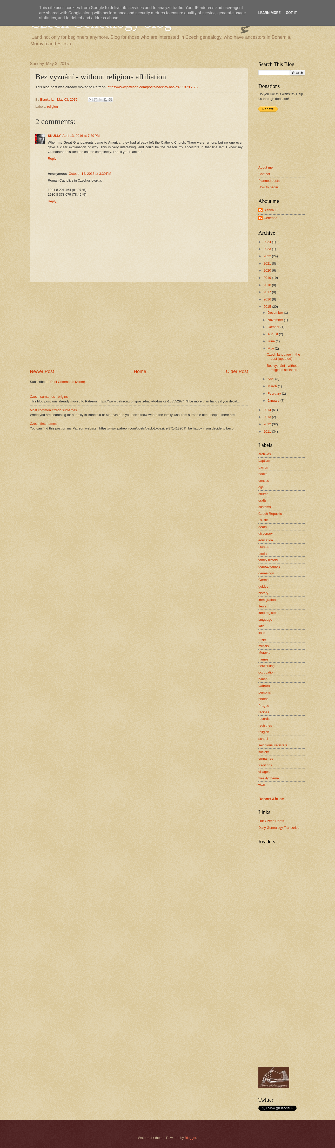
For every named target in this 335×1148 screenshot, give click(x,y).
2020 (268, 270)
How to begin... (269, 187)
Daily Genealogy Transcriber (279, 828)
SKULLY (54, 136)
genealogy (266, 573)
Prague (263, 706)
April (271, 379)
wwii (261, 785)
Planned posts (269, 181)
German (264, 580)
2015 (268, 307)
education (265, 540)
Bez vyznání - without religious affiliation (282, 367)
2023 (268, 249)
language (265, 619)
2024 (268, 242)
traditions (265, 765)
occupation (266, 672)
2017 (268, 292)
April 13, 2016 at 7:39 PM (81, 136)
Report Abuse (271, 799)
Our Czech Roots (271, 821)
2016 (268, 299)
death (262, 527)
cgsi (261, 487)
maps (262, 639)
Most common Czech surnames (53, 410)
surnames (265, 758)
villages (264, 772)
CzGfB (263, 520)
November (275, 320)
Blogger (190, 1138)
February (274, 393)
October (273, 327)
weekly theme (268, 778)
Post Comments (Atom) (67, 382)
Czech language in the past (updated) (283, 356)
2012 (268, 424)
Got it (291, 13)
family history (268, 560)
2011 (268, 431)
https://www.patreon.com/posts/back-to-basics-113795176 (153, 87)
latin (261, 626)
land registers (268, 613)
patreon (264, 686)
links (261, 633)
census (263, 481)
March (272, 386)
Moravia (264, 653)
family (262, 553)
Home (140, 371)
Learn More (269, 13)
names (263, 659)
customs (264, 507)
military (263, 646)
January (273, 400)
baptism (264, 461)
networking (266, 666)
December (275, 313)
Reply (52, 159)
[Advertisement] (139, 325)
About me (265, 167)
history (263, 593)
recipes (263, 712)
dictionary (265, 533)
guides (263, 586)
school (263, 739)
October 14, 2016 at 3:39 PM (90, 174)
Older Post (237, 371)
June (271, 341)
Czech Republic (270, 514)
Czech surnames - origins (49, 397)
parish (262, 679)
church (263, 494)
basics (263, 467)
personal (264, 692)
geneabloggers (269, 566)
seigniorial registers (272, 745)
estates (263, 547)
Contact (264, 174)
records (264, 719)
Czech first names (43, 424)
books (262, 474)
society (263, 752)
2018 (268, 285)
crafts (262, 500)
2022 (268, 256)
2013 (268, 417)
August (273, 334)
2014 (268, 410)
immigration (267, 600)
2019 (268, 278)
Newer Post (42, 371)
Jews (262, 606)
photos (263, 699)
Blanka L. (271, 210)
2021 (268, 263)
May (271, 348)
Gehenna (270, 218)
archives (264, 454)
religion (52, 106)
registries (265, 725)
